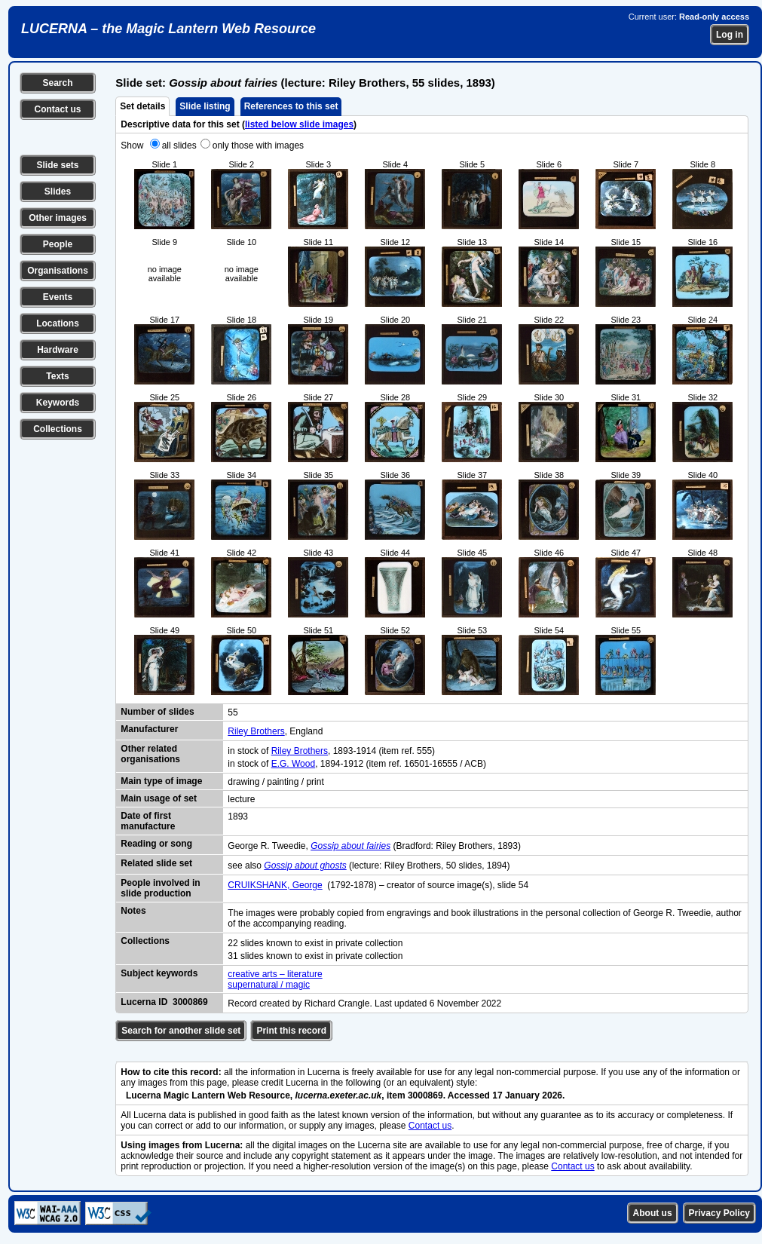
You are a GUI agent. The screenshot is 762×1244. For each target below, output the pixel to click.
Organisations (57, 270)
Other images (58, 218)
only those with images (258, 145)
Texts (57, 376)
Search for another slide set (180, 1030)
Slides (57, 191)
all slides (179, 145)
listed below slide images (299, 124)
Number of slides (157, 711)
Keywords (57, 402)
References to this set (291, 106)
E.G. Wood (293, 763)
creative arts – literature (275, 974)
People (57, 244)
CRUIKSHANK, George (275, 885)
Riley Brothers (256, 731)
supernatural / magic (269, 984)
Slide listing (204, 106)
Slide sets (57, 165)
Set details (142, 106)
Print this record (291, 1030)
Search (57, 83)
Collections (57, 429)
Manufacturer (149, 729)
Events (57, 297)
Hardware (57, 350)
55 (232, 712)
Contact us (57, 109)
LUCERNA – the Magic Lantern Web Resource (168, 28)
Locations (57, 323)
